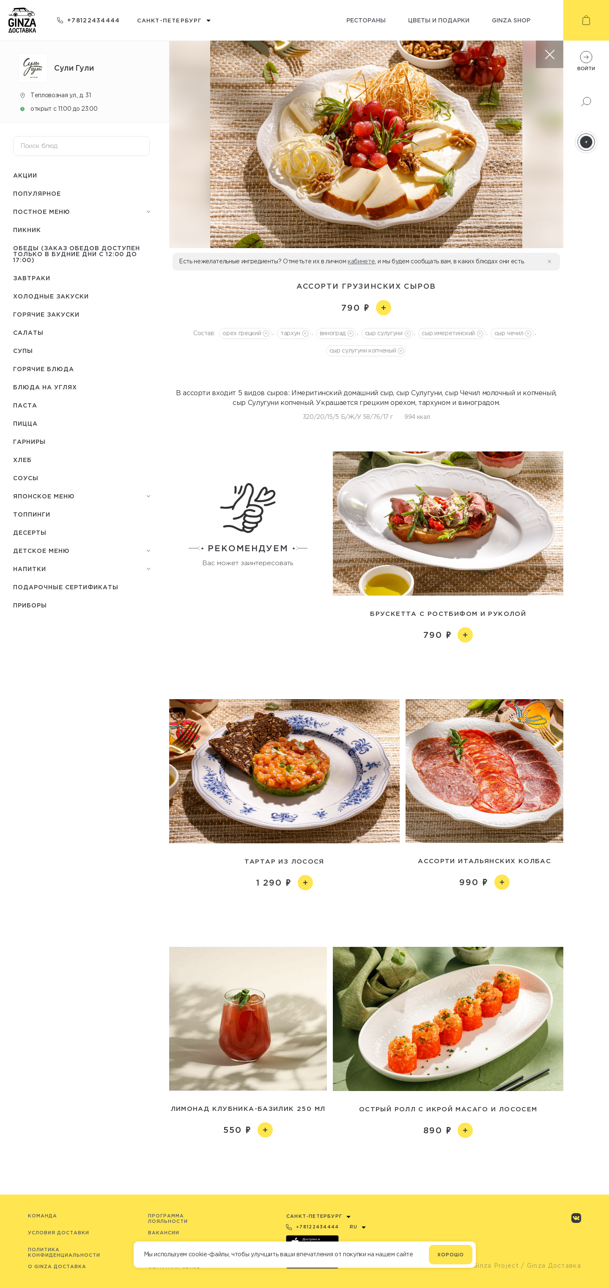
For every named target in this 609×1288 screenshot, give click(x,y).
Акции (25, 175)
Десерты (30, 532)
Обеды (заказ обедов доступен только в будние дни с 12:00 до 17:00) (76, 254)
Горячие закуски (46, 314)
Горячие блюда (43, 369)
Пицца (25, 423)
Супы (23, 350)
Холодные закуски (51, 296)
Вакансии (163, 1232)
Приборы (30, 605)
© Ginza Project (492, 1265)
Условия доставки (58, 1232)
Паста (25, 405)
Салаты (28, 332)
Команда (42, 1215)
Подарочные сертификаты (65, 587)
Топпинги (31, 514)
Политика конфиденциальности (64, 1252)
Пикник (27, 230)
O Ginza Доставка (57, 1266)
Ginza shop (511, 20)
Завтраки (31, 278)
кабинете (361, 261)
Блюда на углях (45, 387)
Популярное (37, 193)
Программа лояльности (168, 1218)
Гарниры (29, 441)
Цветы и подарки (438, 20)
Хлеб (22, 460)
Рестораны (366, 20)
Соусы (25, 478)
